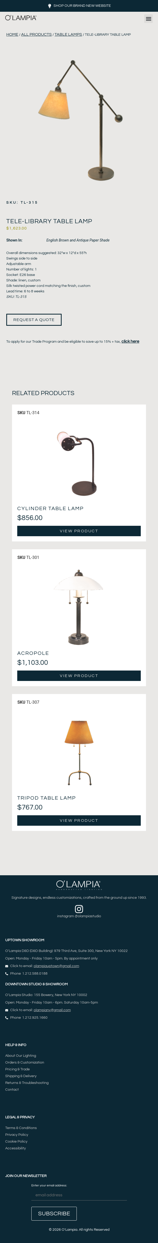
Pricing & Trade (17, 1069)
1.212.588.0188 (35, 973)
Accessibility (15, 1148)
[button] (148, 18)
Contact (12, 1089)
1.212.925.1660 (35, 1017)
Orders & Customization (24, 1062)
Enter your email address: (79, 1192)
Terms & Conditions (21, 1128)
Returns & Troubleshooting (27, 1083)
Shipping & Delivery (21, 1076)
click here (130, 341)
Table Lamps (68, 34)
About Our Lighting (20, 1056)
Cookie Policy (16, 1141)
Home (12, 34)
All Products (36, 34)
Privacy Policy (16, 1135)
